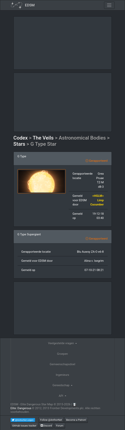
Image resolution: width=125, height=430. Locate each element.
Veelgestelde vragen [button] (61, 343)
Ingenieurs (62, 375)
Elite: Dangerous (21, 408)
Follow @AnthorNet (51, 419)
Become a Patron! (76, 419)
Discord (46, 425)
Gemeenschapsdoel (62, 364)
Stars (19, 144)
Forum (59, 425)
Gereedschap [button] (61, 385)
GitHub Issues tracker (24, 425)
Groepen (62, 354)
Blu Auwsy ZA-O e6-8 (90, 251)
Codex (20, 138)
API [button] (61, 396)
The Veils (43, 138)
